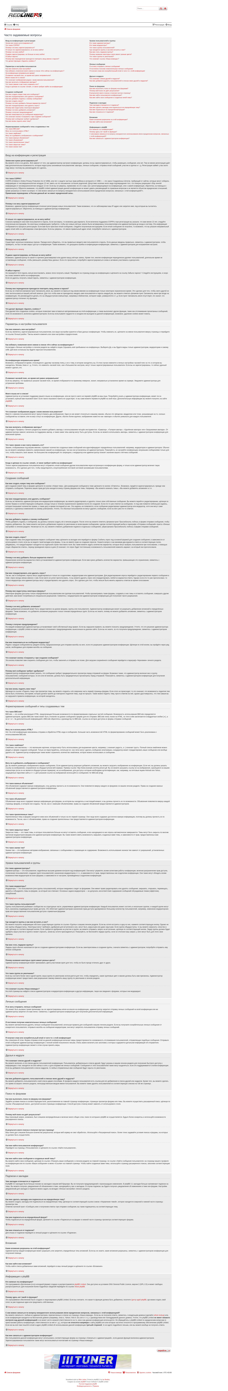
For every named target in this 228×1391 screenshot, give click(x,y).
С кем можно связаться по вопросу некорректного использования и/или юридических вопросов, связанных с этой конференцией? (129, 135)
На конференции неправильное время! (20, 73)
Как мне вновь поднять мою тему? (18, 121)
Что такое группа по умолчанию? (101, 56)
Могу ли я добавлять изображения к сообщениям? (24, 135)
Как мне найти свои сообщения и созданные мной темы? (110, 97)
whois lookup (159, 1315)
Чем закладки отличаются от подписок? (104, 105)
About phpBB (79, 1287)
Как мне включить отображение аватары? (21, 82)
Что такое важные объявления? (17, 138)
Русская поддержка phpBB (88, 1384)
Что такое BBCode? (13, 129)
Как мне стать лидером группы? (101, 52)
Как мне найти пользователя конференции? (105, 95)
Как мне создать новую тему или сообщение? (22, 94)
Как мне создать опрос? (14, 101)
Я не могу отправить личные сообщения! (104, 66)
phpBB (8, 401)
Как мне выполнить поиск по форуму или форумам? (108, 88)
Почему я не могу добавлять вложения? (20, 110)
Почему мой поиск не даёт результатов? (104, 91)
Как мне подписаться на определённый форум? (107, 109)
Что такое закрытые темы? (15, 144)
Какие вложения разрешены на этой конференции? (108, 119)
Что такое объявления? (14, 140)
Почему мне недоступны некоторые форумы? (23, 108)
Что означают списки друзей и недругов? (104, 78)
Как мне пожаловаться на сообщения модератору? (24, 114)
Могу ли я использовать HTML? (17, 131)
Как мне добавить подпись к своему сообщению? (24, 99)
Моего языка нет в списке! (15, 77)
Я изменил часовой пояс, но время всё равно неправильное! (28, 75)
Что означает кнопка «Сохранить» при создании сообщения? (28, 116)
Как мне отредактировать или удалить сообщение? (25, 96)
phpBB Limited (80, 1284)
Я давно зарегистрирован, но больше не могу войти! (25, 54)
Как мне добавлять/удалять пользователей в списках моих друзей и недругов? (118, 81)
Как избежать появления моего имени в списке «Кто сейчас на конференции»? (35, 71)
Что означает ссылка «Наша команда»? (104, 59)
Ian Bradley (106, 1379)
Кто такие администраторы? (99, 43)
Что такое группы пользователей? (102, 47)
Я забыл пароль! (12, 56)
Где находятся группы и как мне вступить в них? (107, 50)
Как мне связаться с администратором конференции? (109, 138)
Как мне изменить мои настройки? (18, 69)
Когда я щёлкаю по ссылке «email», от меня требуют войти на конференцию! (34, 86)
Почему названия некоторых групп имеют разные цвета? (110, 54)
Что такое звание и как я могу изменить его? (22, 84)
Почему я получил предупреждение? (19, 112)
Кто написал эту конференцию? (101, 129)
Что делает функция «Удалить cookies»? (21, 61)
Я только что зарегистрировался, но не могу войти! (24, 50)
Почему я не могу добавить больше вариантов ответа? (26, 103)
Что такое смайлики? (13, 133)
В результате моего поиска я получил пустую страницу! (109, 93)
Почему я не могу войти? (15, 52)
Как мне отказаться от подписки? (101, 112)
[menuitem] (16, 24)
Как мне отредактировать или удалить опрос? (23, 105)
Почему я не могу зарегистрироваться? (20, 47)
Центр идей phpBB (138, 1300)
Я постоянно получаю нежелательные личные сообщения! (111, 69)
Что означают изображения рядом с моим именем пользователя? (30, 80)
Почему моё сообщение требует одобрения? (22, 119)
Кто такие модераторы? (98, 45)
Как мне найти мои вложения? (100, 122)
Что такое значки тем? (14, 147)
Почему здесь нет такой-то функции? (103, 132)
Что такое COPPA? (13, 45)
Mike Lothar (82, 1379)
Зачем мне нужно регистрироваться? (19, 43)
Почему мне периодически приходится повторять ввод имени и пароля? (32, 59)
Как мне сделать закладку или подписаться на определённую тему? (114, 107)
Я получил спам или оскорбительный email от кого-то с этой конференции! (117, 71)
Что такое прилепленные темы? (17, 142)
